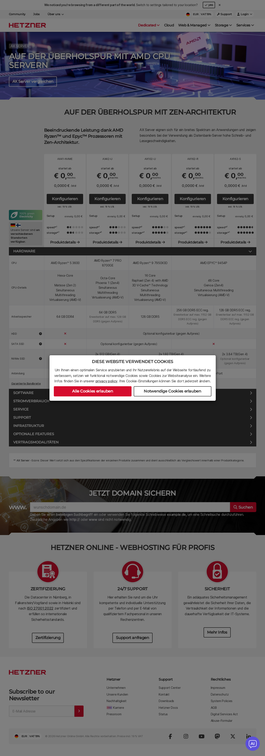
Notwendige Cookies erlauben (172, 391)
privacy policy (106, 381)
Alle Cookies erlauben (92, 391)
